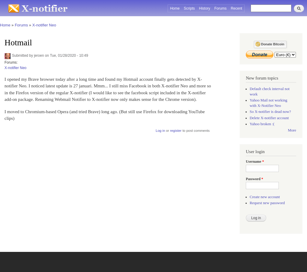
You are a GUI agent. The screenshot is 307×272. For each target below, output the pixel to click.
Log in (160, 130)
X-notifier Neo (44, 25)
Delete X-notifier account (269, 118)
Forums (220, 8)
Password (254, 179)
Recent (236, 8)
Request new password (267, 203)
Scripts (189, 8)
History (204, 8)
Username (255, 161)
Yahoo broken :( (262, 124)
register (175, 130)
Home (175, 8)
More (292, 130)
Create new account (265, 197)
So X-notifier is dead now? (270, 112)
